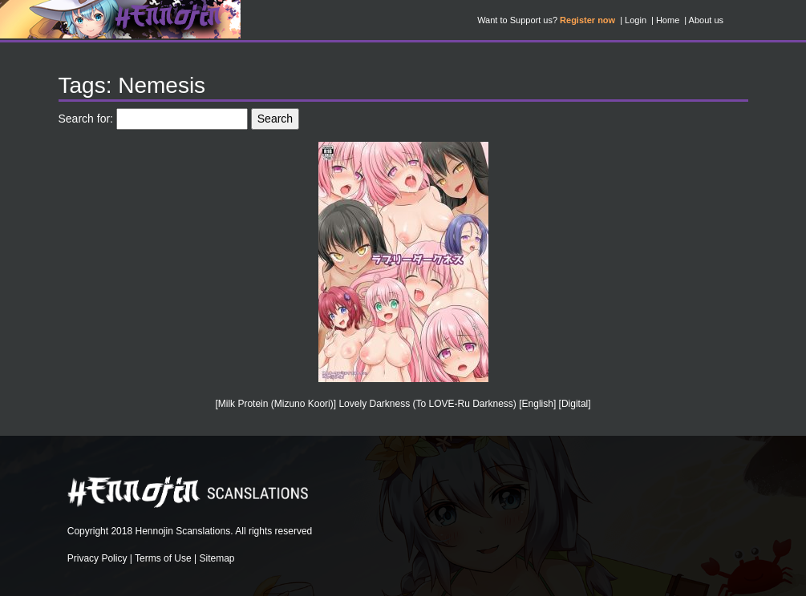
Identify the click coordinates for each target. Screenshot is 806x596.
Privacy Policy (97, 558)
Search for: (86, 118)
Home (667, 20)
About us (706, 20)
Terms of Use (163, 558)
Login (635, 20)
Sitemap (217, 558)
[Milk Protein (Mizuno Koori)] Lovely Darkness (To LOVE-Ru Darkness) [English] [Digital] (402, 403)
